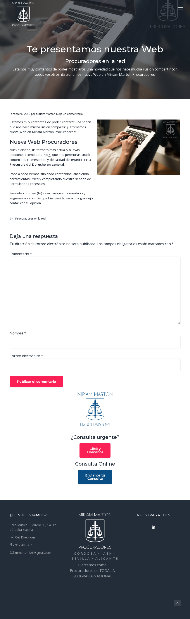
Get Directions (25, 537)
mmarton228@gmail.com (33, 552)
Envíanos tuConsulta (95, 477)
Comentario (21, 253)
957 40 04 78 (24, 545)
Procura (16, 164)
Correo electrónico (26, 355)
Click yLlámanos (95, 450)
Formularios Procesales (27, 183)
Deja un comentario (69, 114)
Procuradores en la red (30, 218)
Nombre (18, 333)
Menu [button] (176, 7)
